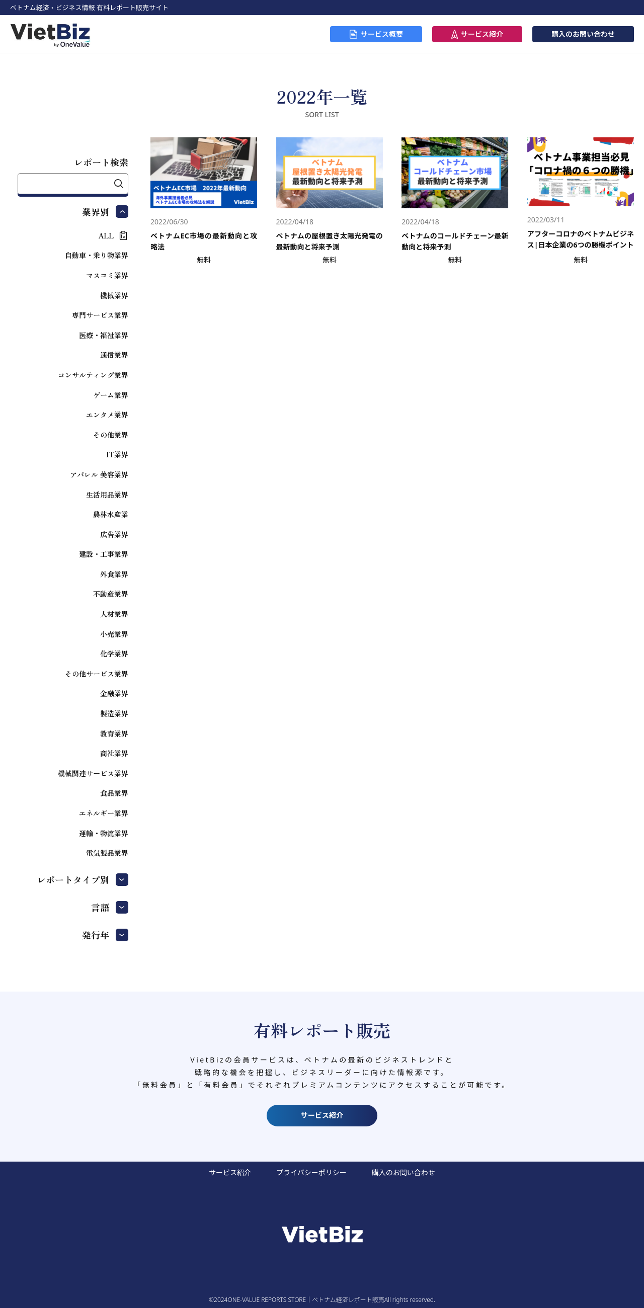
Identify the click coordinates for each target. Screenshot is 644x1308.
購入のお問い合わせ (583, 34)
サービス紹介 (482, 34)
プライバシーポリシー (311, 1172)
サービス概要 (382, 34)
